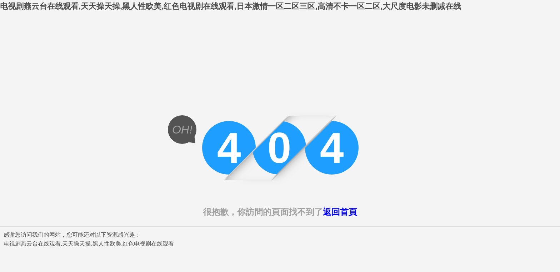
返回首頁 (340, 212)
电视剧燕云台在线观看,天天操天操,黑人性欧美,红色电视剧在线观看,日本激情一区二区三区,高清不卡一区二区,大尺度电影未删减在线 (230, 6)
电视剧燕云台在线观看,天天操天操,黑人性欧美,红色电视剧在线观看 (89, 244)
